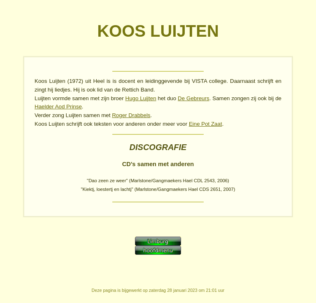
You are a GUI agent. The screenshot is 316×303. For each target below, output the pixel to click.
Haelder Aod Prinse (58, 106)
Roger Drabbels (131, 115)
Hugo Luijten (140, 98)
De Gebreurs (193, 98)
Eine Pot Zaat (205, 124)
